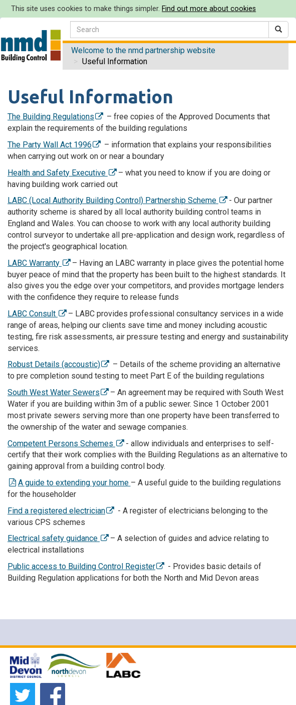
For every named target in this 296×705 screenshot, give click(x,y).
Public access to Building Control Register (81, 566)
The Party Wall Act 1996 (50, 144)
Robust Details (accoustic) (54, 364)
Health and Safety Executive (58, 173)
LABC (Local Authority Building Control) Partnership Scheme (113, 200)
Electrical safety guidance (54, 538)
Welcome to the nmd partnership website (143, 50)
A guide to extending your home (74, 482)
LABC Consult (33, 313)
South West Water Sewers (54, 392)
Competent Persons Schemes (61, 443)
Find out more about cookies (209, 9)
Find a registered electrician (56, 510)
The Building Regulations (51, 116)
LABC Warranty (35, 263)
